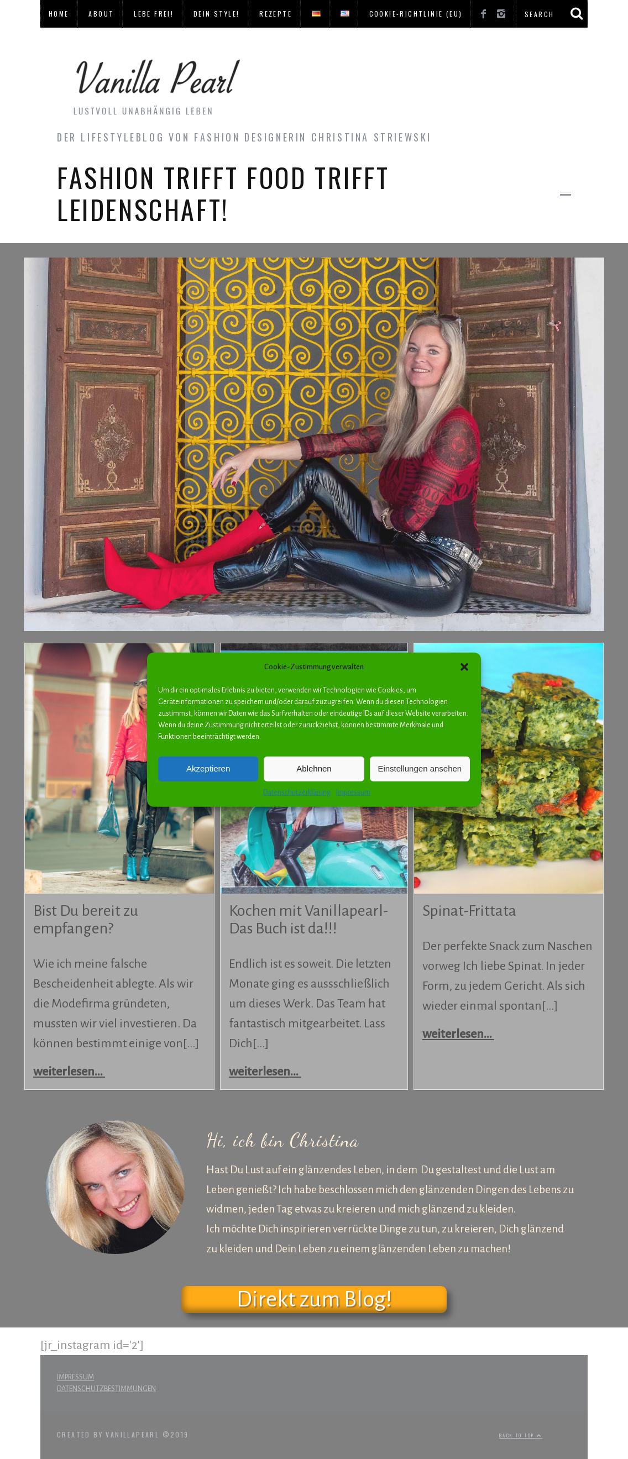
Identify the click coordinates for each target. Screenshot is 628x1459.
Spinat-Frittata (469, 910)
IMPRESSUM (75, 1377)
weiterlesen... (69, 1071)
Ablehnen (313, 768)
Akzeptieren (208, 768)
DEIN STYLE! (216, 13)
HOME (59, 13)
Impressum (353, 792)
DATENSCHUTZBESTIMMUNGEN (106, 1389)
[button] (464, 667)
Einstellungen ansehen (420, 768)
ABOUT (101, 13)
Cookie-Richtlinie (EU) (416, 13)
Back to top (520, 1435)
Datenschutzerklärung (297, 792)
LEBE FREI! (154, 13)
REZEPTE (275, 13)
